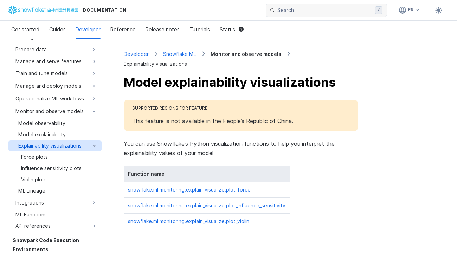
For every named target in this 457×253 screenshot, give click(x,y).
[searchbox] (324, 10)
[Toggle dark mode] (439, 10)
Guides (57, 29)
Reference (123, 29)
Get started (25, 29)
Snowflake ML (179, 54)
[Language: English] (409, 10)
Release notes (163, 29)
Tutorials (199, 29)
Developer (88, 29)
